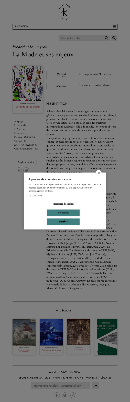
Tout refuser (63, 221)
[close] (99, 173)
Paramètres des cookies (63, 203)
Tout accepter (63, 212)
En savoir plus (35, 195)
